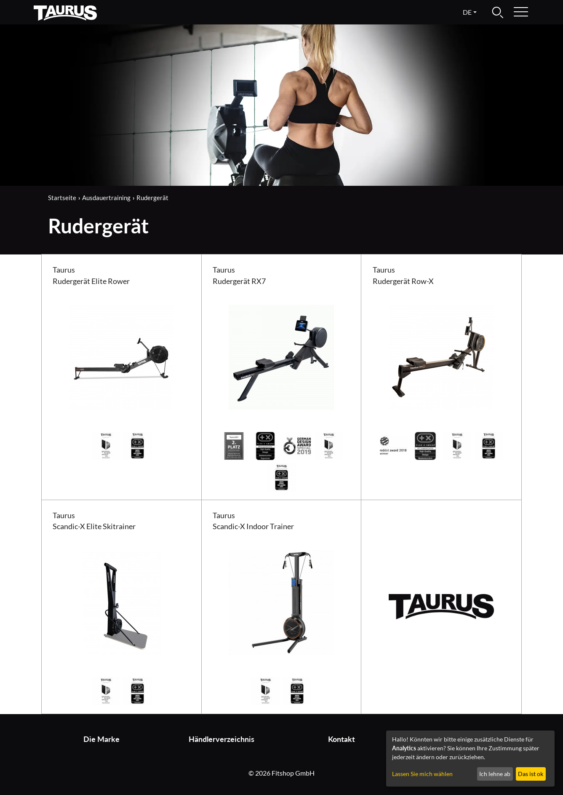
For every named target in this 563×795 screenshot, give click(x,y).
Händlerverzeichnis (221, 739)
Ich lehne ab (494, 773)
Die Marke (101, 739)
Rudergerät (152, 197)
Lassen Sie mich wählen (422, 773)
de (467, 12)
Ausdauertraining (106, 197)
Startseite (62, 197)
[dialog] (470, 759)
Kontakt (341, 739)
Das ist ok (530, 773)
